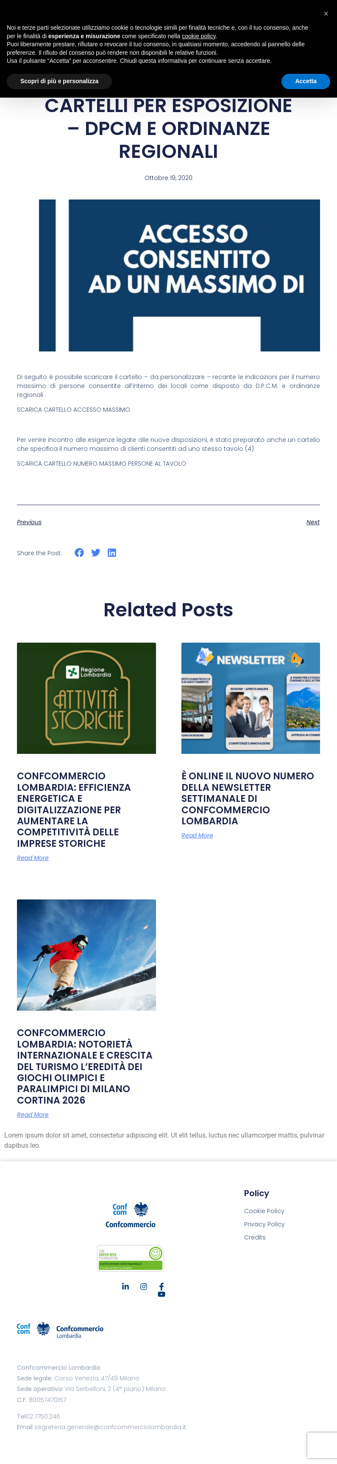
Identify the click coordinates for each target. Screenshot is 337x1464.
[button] (79, 553)
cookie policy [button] (198, 36)
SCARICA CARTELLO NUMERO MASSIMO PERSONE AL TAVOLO (101, 463)
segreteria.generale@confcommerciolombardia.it (110, 1427)
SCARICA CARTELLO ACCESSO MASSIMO (73, 409)
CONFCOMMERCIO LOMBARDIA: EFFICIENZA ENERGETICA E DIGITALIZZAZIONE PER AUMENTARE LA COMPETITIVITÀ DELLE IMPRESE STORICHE (74, 810)
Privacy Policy (264, 1224)
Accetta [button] (306, 81)
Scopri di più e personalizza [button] (59, 81)
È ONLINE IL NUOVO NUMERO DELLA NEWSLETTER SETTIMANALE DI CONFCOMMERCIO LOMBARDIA (247, 799)
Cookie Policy (264, 1211)
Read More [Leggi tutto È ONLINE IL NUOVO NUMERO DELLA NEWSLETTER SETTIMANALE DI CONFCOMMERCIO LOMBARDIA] (197, 835)
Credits (255, 1237)
